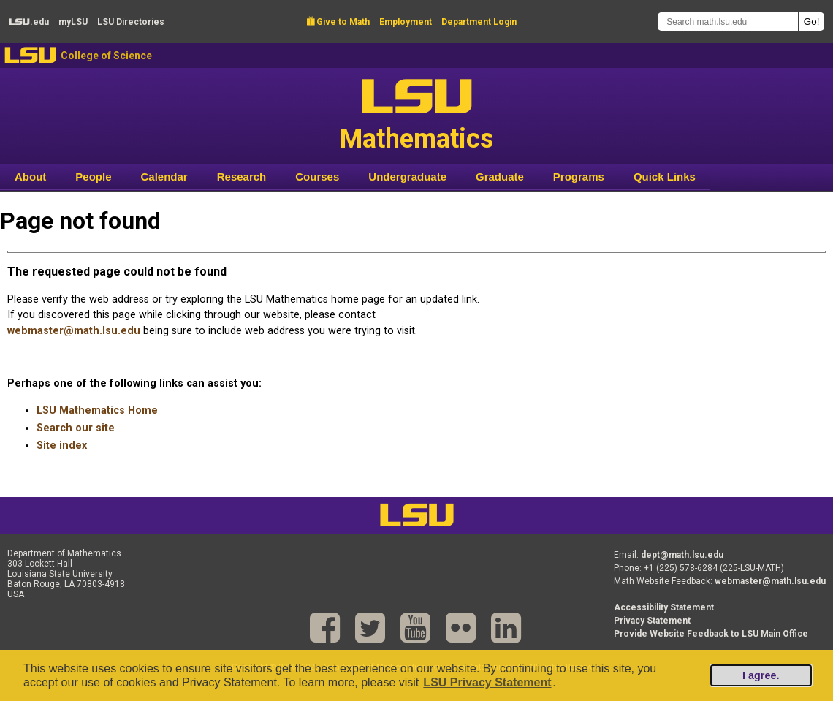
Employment (405, 22)
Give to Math (338, 22)
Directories (130, 22)
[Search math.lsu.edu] (728, 21)
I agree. (760, 675)
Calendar (164, 176)
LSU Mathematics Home (97, 410)
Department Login (479, 22)
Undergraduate (407, 176)
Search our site (76, 428)
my (73, 22)
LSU (30, 55)
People (93, 176)
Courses (317, 176)
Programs (578, 176)
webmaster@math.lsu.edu (73, 331)
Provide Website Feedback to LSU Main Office (711, 634)
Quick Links (665, 176)
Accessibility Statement (664, 607)
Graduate (500, 176)
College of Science (106, 55)
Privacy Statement (652, 620)
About (30, 176)
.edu (29, 22)
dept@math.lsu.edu (682, 555)
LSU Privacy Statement (487, 682)
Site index (62, 445)
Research (242, 176)
